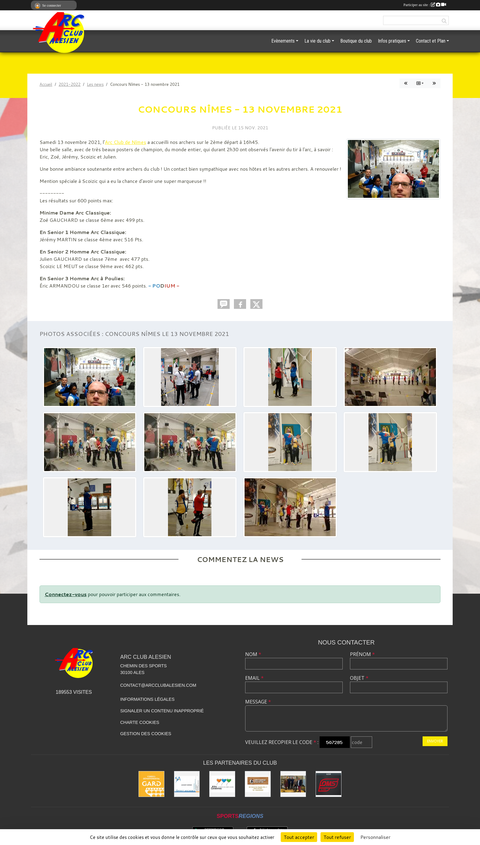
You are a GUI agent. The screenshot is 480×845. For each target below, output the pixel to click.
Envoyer (435, 741)
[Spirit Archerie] (187, 784)
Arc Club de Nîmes (125, 142)
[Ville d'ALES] (222, 784)
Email (254, 678)
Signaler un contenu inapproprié (162, 710)
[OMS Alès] (328, 784)
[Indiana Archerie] (258, 784)
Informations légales (147, 699)
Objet (359, 678)
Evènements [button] (283, 41)
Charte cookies (139, 722)
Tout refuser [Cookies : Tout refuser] (337, 837)
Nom (253, 654)
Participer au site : (424, 5)
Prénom (362, 654)
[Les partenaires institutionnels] (293, 784)
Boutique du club (356, 41)
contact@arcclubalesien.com (158, 685)
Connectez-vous (66, 594)
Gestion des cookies (145, 733)
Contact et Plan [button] (430, 41)
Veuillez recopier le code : (281, 742)
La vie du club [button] (317, 41)
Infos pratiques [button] (392, 41)
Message (258, 701)
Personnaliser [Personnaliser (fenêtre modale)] (375, 837)
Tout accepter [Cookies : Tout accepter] (299, 837)
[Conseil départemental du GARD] (151, 784)
